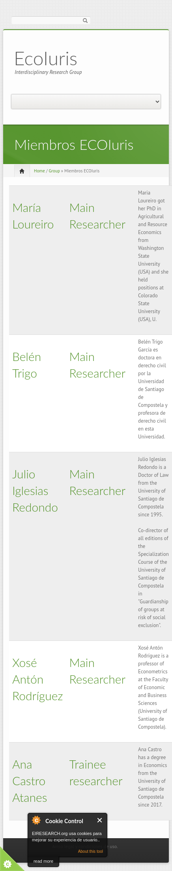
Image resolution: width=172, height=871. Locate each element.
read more (43, 861)
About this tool (90, 851)
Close (100, 820)
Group (54, 171)
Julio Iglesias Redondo (35, 490)
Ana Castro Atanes (29, 780)
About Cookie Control (36, 820)
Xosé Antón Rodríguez (37, 679)
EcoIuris (45, 58)
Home (39, 171)
